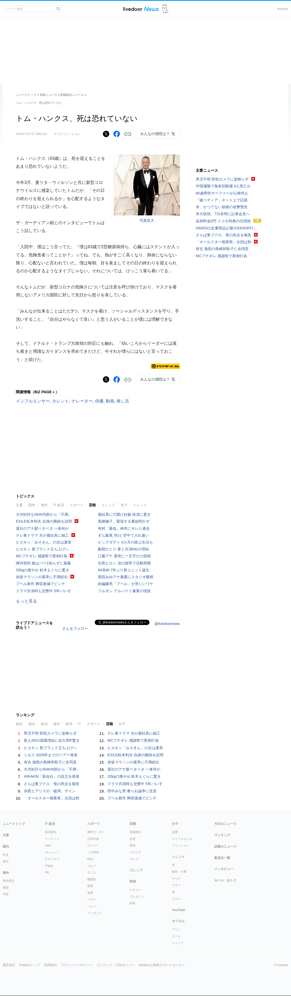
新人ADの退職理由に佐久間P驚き (52, 740)
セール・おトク (225, 880)
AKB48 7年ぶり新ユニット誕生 (123, 570)
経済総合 (51, 832)
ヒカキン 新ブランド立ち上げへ (42, 549)
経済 (69, 724)
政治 (44, 724)
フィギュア (94, 912)
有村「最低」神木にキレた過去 (124, 528)
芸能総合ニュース (72, 94)
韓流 (132, 845)
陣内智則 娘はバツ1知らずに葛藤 (43, 563)
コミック (178, 942)
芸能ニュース (48, 94)
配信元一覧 (222, 858)
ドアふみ (165, 8)
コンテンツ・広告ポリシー (116, 965)
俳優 (99, 401)
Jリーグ (92, 845)
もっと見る (26, 601)
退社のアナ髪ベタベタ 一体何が (42, 528)
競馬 (90, 886)
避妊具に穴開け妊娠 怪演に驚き (124, 514)
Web (48, 845)
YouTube (178, 910)
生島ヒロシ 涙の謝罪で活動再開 (124, 563)
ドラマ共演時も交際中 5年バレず (43, 591)
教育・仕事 (179, 871)
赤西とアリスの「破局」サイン (50, 791)
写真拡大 (146, 220)
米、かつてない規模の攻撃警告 (222, 207)
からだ (176, 878)
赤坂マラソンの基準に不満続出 (42, 577)
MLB (90, 859)
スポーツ (76, 505)
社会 (5, 854)
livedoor (282, 9)
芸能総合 (135, 832)
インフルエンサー (33, 401)
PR (47, 872)
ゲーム (176, 936)
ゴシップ (108, 505)
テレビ (134, 859)
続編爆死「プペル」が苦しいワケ (125, 584)
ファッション (180, 845)
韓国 (5, 887)
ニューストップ (26, 94)
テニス (91, 872)
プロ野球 (93, 852)
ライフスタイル (182, 838)
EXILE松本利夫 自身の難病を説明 (44, 521)
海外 (44, 505)
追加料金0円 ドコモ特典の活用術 (223, 221)
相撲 (90, 892)
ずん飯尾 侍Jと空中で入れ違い (123, 535)
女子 (124, 505)
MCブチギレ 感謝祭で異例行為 (41, 556)
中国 (5, 894)
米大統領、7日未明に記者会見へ (223, 214)
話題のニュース (225, 846)
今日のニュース (225, 824)
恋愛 (175, 832)
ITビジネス (52, 859)
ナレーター (82, 401)
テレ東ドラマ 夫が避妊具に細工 (42, 535)
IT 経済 (58, 505)
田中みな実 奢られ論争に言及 (132, 791)
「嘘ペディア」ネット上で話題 (222, 200)
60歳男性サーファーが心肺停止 (222, 193)
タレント (60, 401)
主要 (19, 505)
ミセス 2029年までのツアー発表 (51, 755)
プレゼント (137, 896)
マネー (176, 885)
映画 (133, 881)
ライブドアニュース (141, 8)
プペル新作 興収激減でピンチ (40, 584)
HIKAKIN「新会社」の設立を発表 (51, 776)
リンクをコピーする (127, 134)
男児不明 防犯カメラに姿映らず (50, 733)
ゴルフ (91, 865)
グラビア (135, 852)
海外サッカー (96, 832)
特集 (132, 903)
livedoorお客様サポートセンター (162, 965)
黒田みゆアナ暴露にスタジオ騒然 (125, 577)
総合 (19, 724)
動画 (110, 401)
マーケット (52, 838)
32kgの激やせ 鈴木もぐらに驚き (42, 570)
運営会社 (9, 965)
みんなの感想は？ (155, 134)
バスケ (91, 899)
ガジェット (52, 852)
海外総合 (8, 880)
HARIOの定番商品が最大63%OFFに (226, 228)
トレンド (140, 505)
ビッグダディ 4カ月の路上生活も (125, 542)
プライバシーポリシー (77, 965)
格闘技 (91, 879)
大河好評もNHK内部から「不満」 (44, 514)
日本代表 (93, 838)
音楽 (132, 838)
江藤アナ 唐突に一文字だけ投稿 (124, 556)
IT (79, 724)
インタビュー (223, 869)
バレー (91, 906)
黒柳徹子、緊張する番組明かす (124, 521)
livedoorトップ (29, 965)
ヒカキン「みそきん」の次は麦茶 (43, 542)
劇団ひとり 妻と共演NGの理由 (123, 549)
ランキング (222, 835)
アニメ (176, 929)
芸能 (92, 505)
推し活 (122, 401)
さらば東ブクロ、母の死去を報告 (51, 784)
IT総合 (49, 865)
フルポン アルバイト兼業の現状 (124, 591)
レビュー (135, 889)
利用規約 (50, 965)
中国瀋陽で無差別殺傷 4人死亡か (223, 186)
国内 (31, 505)
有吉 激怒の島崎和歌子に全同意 (50, 762)
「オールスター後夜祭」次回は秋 (51, 798)
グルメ (176, 898)
